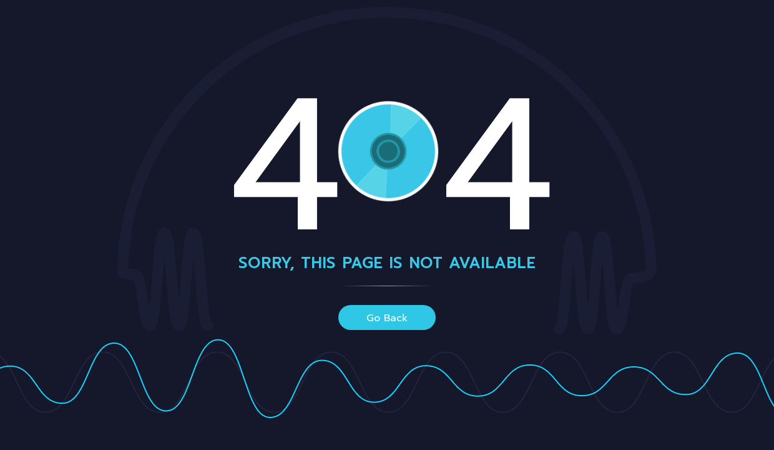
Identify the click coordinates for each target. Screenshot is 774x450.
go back (387, 318)
